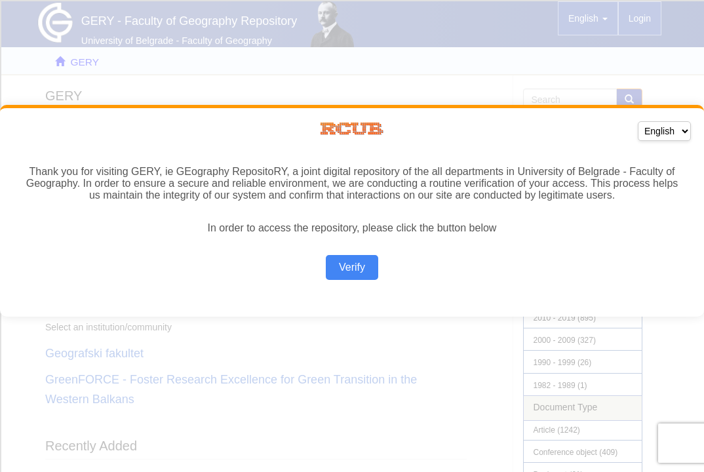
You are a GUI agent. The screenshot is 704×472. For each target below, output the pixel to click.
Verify (352, 267)
